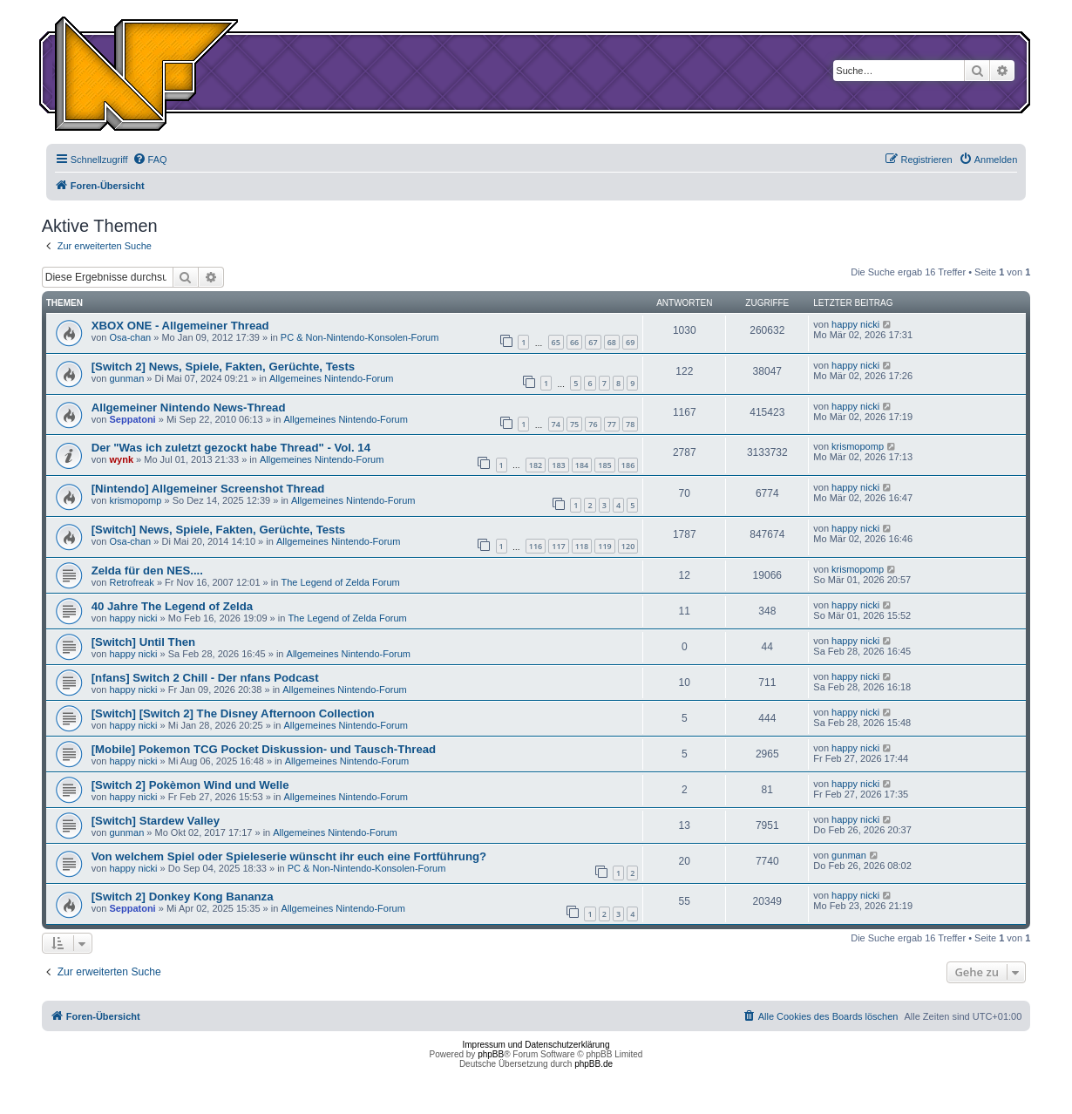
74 (556, 424)
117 (558, 546)
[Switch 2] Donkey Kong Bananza (183, 896)
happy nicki (855, 324)
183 (558, 465)
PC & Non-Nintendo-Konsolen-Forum (360, 337)
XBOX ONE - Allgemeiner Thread (180, 325)
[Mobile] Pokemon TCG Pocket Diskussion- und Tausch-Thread (264, 749)
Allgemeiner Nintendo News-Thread (189, 407)
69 (630, 342)
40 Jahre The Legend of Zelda (172, 606)
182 (535, 465)
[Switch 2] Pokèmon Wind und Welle (190, 784)
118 (581, 546)
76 (592, 424)
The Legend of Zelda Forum (340, 582)
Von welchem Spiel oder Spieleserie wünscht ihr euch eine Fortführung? (289, 856)
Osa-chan (131, 337)
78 (630, 424)
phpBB (491, 1054)
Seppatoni (133, 419)
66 (574, 342)
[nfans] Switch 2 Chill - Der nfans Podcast (205, 677)
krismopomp (857, 446)
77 (611, 424)
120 (627, 546)
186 (627, 465)
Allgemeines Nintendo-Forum (331, 378)
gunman (127, 378)
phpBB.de (593, 1064)
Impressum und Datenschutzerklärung (536, 1044)
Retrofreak (132, 582)
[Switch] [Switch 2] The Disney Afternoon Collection (233, 713)
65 (556, 342)
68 (611, 342)
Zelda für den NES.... (147, 570)
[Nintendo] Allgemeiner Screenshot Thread (208, 488)
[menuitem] (149, 159)
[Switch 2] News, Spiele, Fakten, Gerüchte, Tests (223, 366)
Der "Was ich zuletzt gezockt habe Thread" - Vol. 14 (231, 447)
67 (592, 342)
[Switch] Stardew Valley (156, 820)
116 (535, 546)
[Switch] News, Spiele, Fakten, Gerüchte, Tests (218, 529)
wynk (122, 459)
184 (581, 465)
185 (604, 465)
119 (604, 546)
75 (574, 424)
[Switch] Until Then (143, 642)
